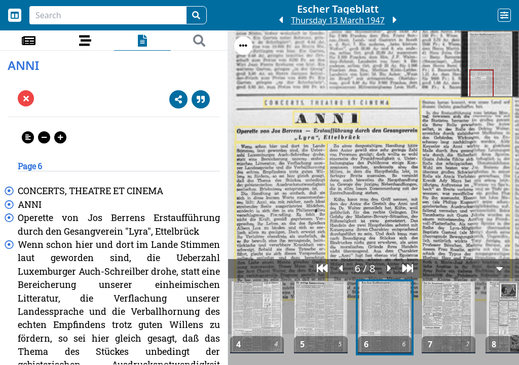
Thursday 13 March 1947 (338, 20)
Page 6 (30, 166)
